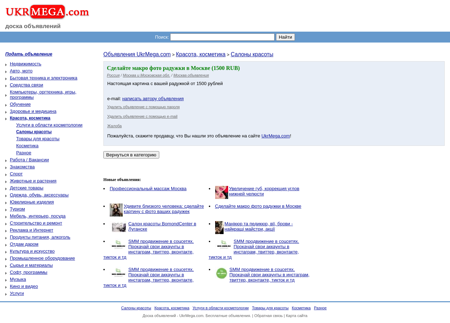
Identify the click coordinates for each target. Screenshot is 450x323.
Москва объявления (191, 75)
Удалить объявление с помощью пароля (143, 107)
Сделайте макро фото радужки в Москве (258, 206)
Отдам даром (24, 244)
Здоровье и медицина (33, 111)
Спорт (16, 173)
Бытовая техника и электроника (43, 77)
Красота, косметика (200, 54)
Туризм (17, 209)
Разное (23, 152)
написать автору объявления (153, 98)
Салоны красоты (252, 54)
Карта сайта (296, 316)
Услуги (17, 293)
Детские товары (26, 187)
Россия (113, 75)
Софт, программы (28, 272)
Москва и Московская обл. (146, 75)
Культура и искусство (32, 251)
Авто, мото (21, 70)
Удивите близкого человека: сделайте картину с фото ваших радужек (164, 209)
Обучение (20, 104)
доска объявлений (33, 26)
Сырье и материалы (31, 265)
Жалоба (114, 126)
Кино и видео (24, 286)
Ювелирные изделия (32, 202)
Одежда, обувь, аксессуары (39, 195)
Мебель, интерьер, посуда (38, 216)
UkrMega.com (276, 135)
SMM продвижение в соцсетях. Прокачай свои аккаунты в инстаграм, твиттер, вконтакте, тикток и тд (148, 249)
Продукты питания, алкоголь (40, 237)
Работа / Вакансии (29, 159)
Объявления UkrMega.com (137, 54)
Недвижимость (25, 63)
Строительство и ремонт (36, 223)
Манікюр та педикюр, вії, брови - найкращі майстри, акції (259, 226)
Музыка (18, 279)
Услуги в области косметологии (49, 125)
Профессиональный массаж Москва (148, 188)
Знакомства (22, 166)
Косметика (27, 145)
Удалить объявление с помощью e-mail (142, 116)
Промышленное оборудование (42, 258)
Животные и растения (33, 180)
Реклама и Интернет (31, 230)
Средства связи (26, 85)
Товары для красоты (37, 138)
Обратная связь (268, 316)
